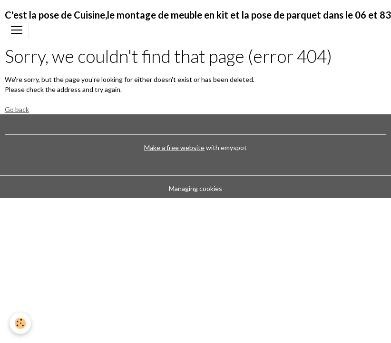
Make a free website (174, 147)
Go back (17, 109)
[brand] (198, 15)
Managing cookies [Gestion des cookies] (195, 188)
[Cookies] (20, 323)
